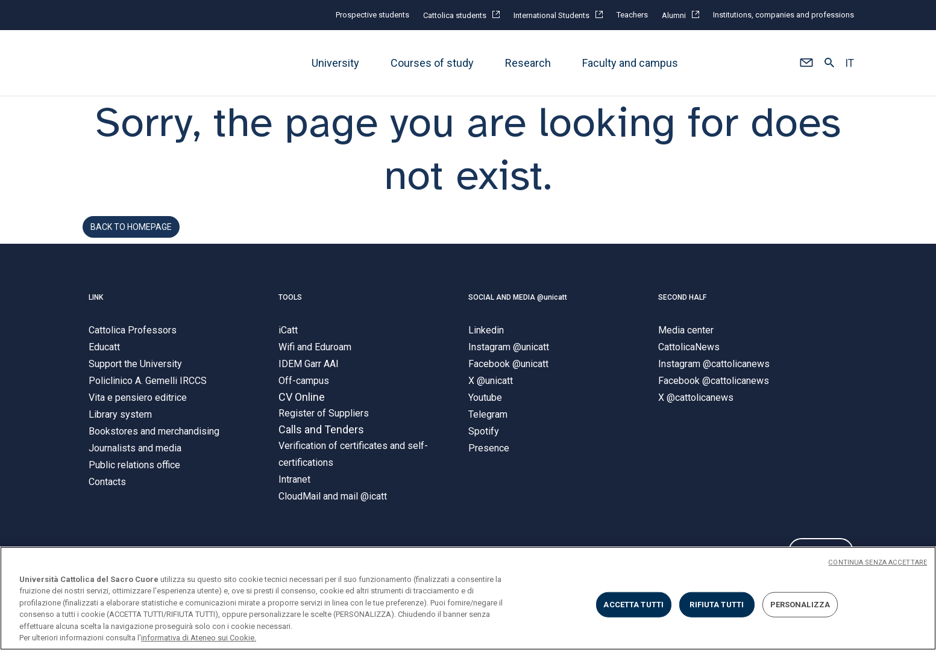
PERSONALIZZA (800, 604)
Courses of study (432, 63)
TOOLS (290, 313)
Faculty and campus (630, 63)
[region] (468, 598)
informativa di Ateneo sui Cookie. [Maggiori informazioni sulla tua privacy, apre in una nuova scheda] (198, 637)
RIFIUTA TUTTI (716, 604)
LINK (96, 313)
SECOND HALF (682, 313)
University (335, 63)
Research (528, 63)
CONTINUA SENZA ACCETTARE (877, 562)
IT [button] (849, 63)
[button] (807, 63)
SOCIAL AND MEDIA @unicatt (517, 313)
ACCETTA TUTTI (633, 604)
